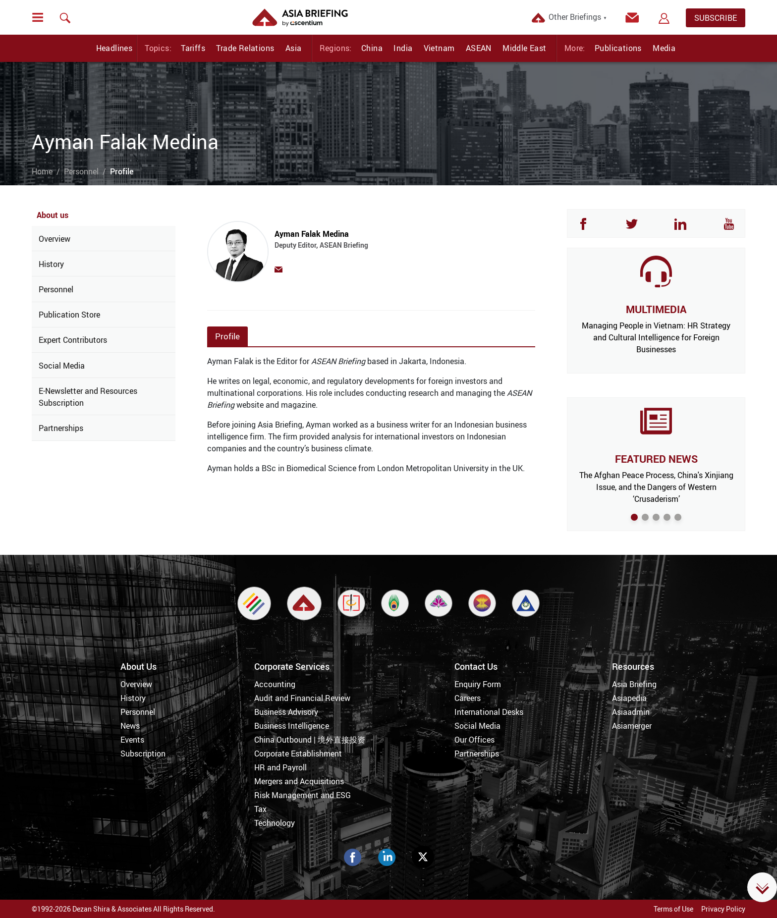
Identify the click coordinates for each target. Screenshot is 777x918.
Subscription (143, 753)
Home (42, 171)
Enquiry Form (477, 684)
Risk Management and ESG (302, 795)
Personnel (81, 171)
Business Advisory (286, 711)
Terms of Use (673, 909)
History (51, 264)
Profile (227, 336)
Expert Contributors (73, 339)
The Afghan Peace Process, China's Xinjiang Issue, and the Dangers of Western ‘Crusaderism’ (656, 487)
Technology (274, 822)
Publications (618, 48)
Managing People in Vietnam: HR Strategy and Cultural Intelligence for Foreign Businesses (656, 337)
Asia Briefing (634, 684)
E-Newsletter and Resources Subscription (88, 396)
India (402, 48)
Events (132, 739)
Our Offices (474, 739)
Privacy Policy (723, 909)
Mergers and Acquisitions (299, 781)
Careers (467, 698)
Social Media (62, 365)
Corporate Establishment (298, 753)
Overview (54, 238)
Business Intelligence (291, 725)
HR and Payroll (280, 767)
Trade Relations (245, 48)
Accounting (274, 684)
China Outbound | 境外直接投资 (309, 739)
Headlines (114, 48)
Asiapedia (629, 698)
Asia (293, 48)
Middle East (524, 48)
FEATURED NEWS (656, 459)
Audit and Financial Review (302, 698)
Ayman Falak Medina (373, 244)
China (372, 48)
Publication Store (69, 314)
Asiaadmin (631, 711)
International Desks (488, 711)
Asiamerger (632, 725)
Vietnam (439, 48)
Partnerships (61, 428)
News (130, 725)
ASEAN (479, 48)
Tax (260, 809)
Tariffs (193, 48)
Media (664, 48)
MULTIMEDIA (656, 309)
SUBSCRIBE (715, 17)
